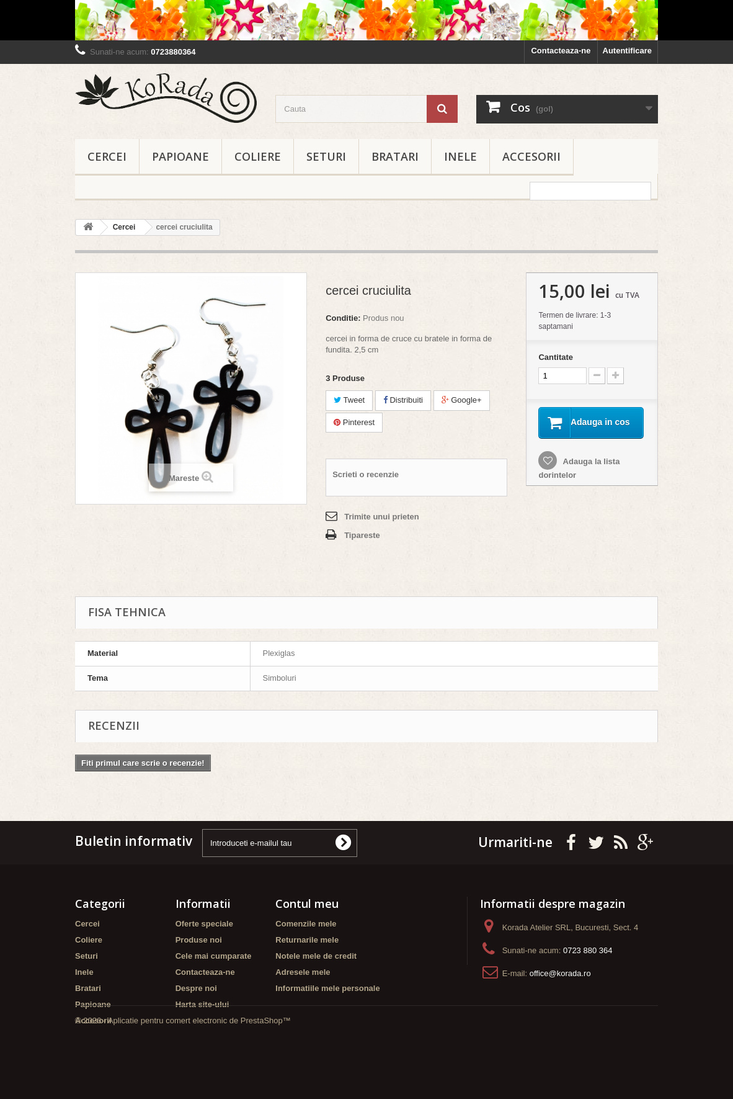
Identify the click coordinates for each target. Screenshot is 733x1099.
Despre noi (196, 988)
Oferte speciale (204, 923)
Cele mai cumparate (213, 956)
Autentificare (627, 50)
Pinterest (354, 422)
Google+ (462, 400)
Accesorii (531, 156)
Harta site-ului (202, 1004)
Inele (460, 156)
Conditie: (343, 318)
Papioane (180, 156)
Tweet (349, 400)
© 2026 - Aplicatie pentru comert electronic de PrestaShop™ (183, 1065)
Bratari (395, 156)
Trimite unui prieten (381, 516)
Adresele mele (302, 972)
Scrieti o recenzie (365, 474)
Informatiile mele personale (327, 988)
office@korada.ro (560, 973)
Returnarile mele (307, 939)
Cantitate (555, 357)
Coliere (257, 156)
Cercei (107, 156)
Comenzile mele (305, 923)
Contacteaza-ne (560, 50)
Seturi (326, 156)
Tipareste (362, 535)
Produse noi (198, 939)
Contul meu (307, 903)
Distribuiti (403, 400)
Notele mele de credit (316, 956)
